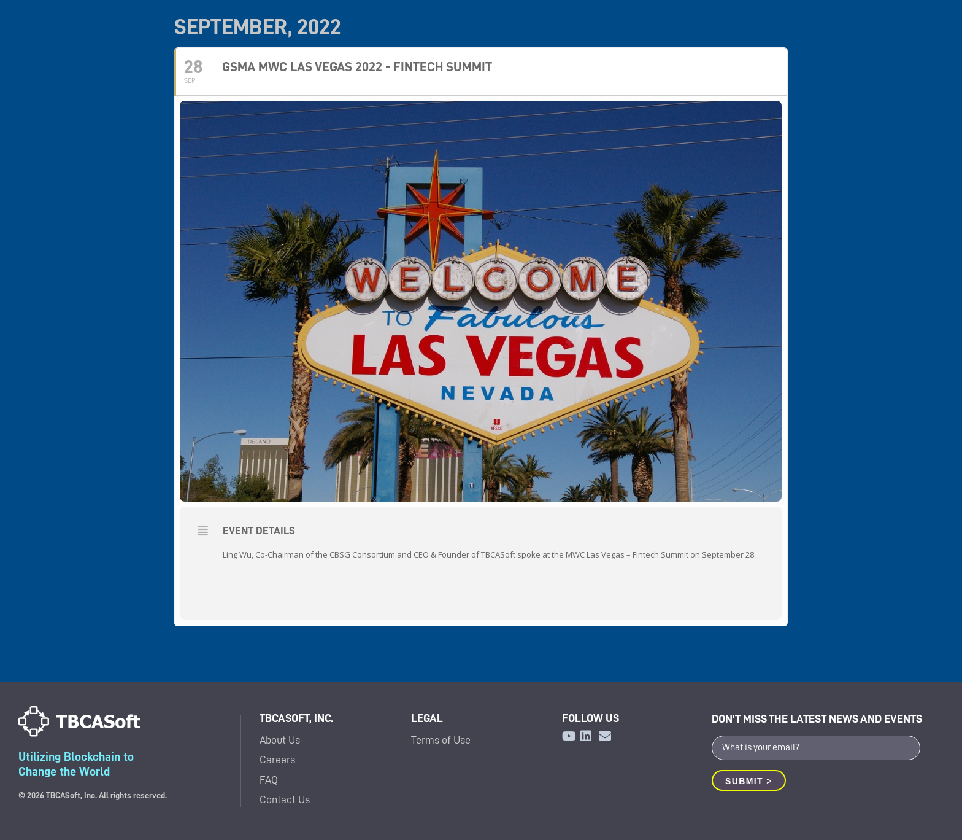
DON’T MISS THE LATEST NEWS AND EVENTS (817, 719)
